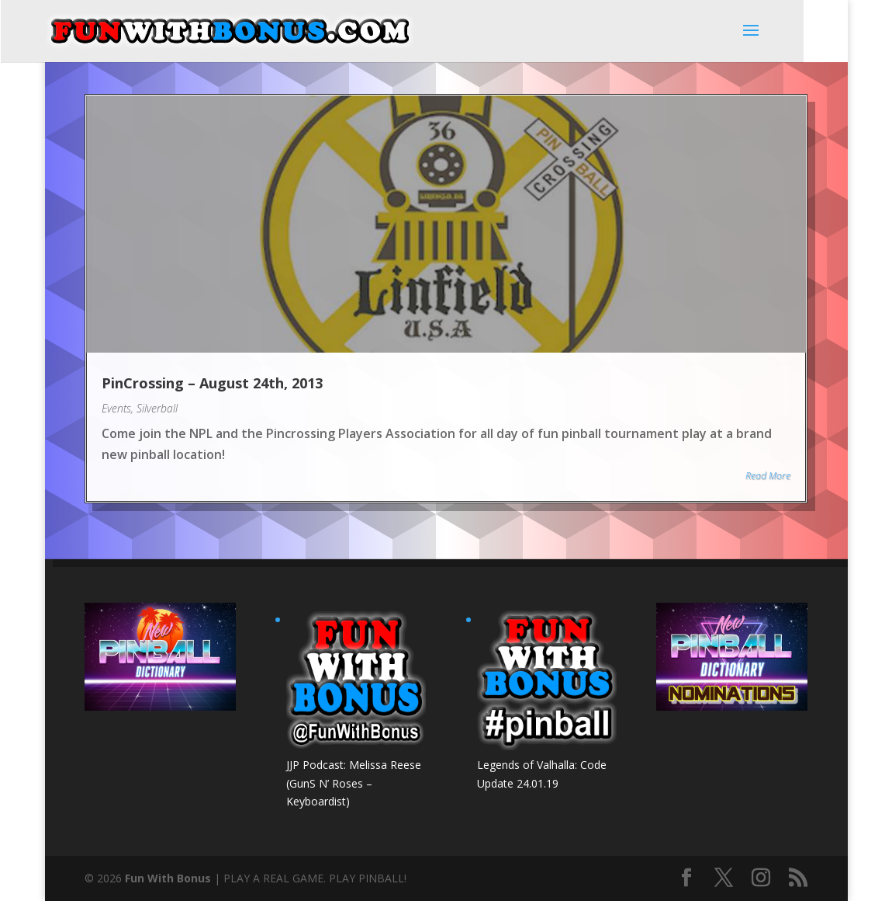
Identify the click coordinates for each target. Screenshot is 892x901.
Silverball (157, 408)
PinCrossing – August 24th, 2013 (212, 383)
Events (116, 408)
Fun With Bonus (168, 878)
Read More (767, 475)
